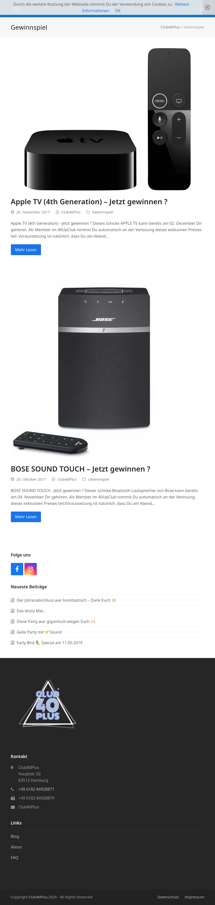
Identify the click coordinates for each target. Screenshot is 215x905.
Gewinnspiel (102, 211)
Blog (15, 836)
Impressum (194, 896)
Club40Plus (170, 26)
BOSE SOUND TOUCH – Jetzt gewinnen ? (80, 469)
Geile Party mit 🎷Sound (39, 632)
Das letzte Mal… (31, 611)
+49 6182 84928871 (37, 789)
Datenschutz (168, 896)
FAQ (14, 857)
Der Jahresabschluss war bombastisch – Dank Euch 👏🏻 (67, 600)
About (16, 847)
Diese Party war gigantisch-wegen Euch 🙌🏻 (56, 621)
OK (117, 10)
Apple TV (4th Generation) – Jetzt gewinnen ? (89, 201)
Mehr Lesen (26, 249)
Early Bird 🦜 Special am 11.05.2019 (49, 642)
